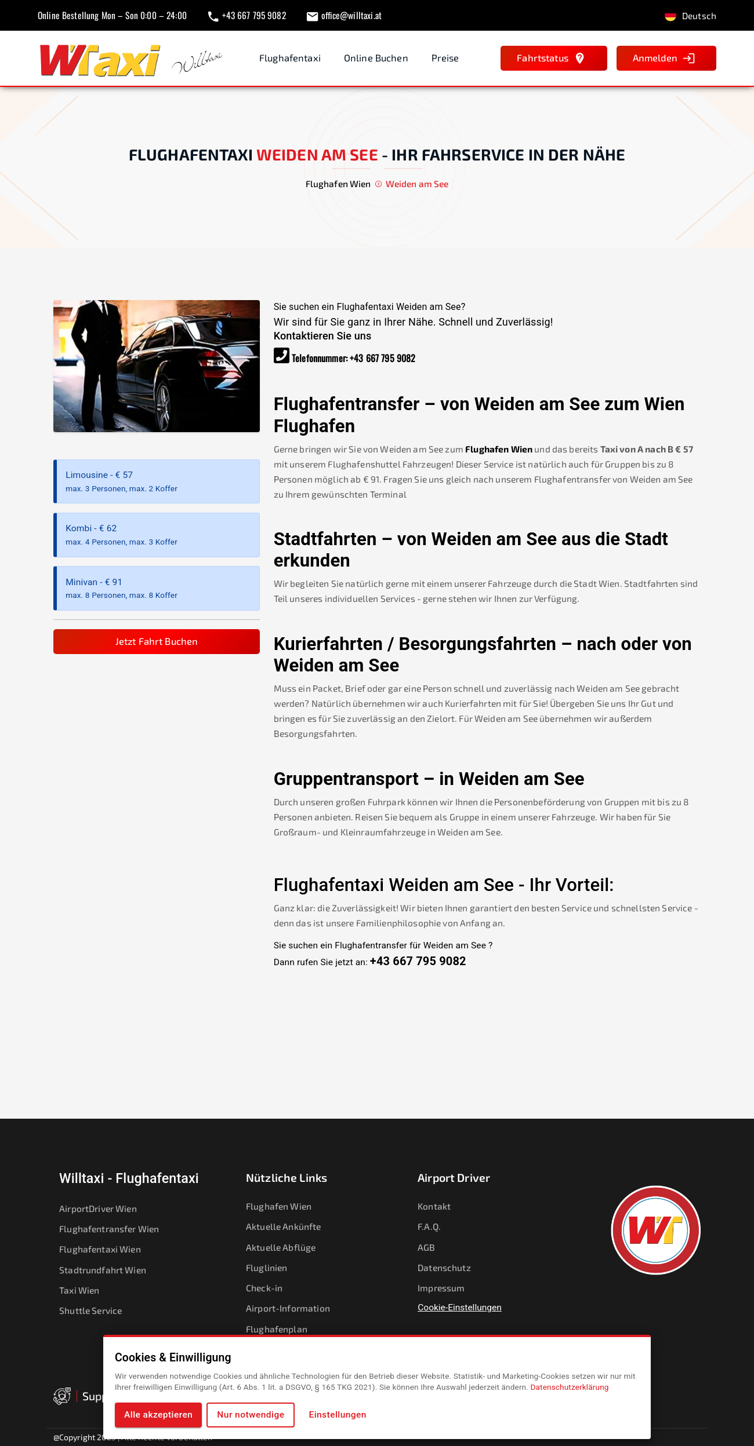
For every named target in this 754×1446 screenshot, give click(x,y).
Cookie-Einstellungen (460, 1307)
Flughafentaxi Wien (107, 1248)
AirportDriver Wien (105, 1208)
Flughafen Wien (498, 448)
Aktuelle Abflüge (288, 1247)
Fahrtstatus (551, 58)
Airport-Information (294, 1307)
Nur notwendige (250, 1415)
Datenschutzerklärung (570, 1387)
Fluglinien (274, 1267)
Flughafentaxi (290, 57)
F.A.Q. (437, 1226)
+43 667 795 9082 (382, 358)
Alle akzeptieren (158, 1415)
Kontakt (442, 1206)
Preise (445, 57)
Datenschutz (452, 1267)
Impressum (449, 1287)
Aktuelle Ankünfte (291, 1226)
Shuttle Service (98, 1310)
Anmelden (664, 58)
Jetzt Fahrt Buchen (156, 641)
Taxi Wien (86, 1290)
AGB (434, 1247)
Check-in (272, 1287)
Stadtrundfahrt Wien (110, 1269)
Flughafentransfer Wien (116, 1228)
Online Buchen (376, 57)
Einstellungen (338, 1415)
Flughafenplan (284, 1328)
